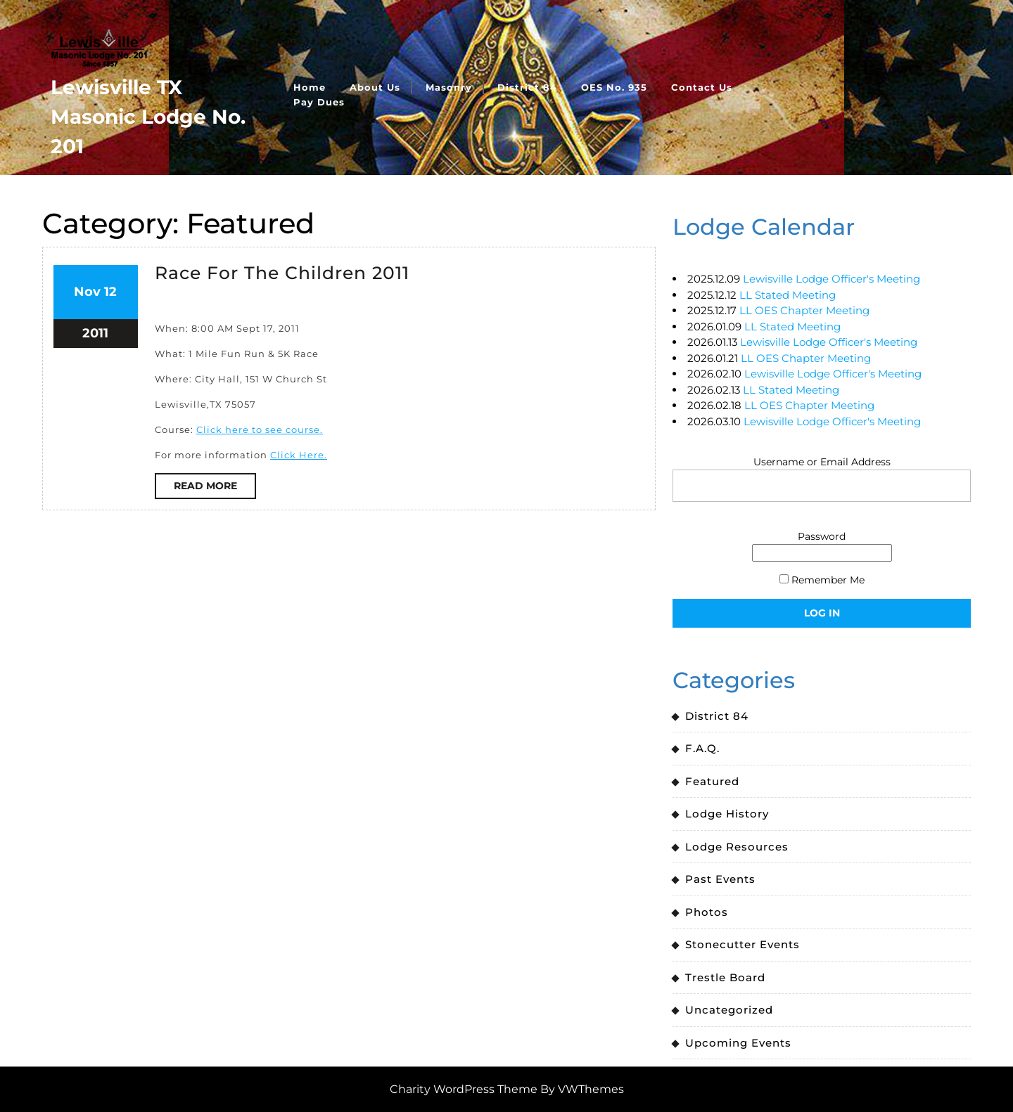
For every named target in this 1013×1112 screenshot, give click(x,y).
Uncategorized (729, 1009)
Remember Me (822, 580)
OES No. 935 (614, 87)
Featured (712, 781)
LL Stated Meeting (787, 295)
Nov (87, 291)
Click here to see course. (259, 429)
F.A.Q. (702, 748)
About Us (375, 87)
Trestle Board (725, 977)
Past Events (720, 879)
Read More (215, 488)
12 (110, 291)
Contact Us (701, 87)
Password (822, 536)
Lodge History (727, 813)
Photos (706, 912)
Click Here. (298, 454)
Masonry (449, 87)
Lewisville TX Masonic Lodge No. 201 (148, 116)
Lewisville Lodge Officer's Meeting (831, 278)
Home (309, 87)
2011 (95, 333)
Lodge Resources (737, 846)
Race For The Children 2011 (282, 272)
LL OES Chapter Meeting (804, 310)
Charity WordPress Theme (463, 1089)
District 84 (527, 87)
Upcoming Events (738, 1042)
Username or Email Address (822, 461)
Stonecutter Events (742, 944)
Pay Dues (319, 102)
